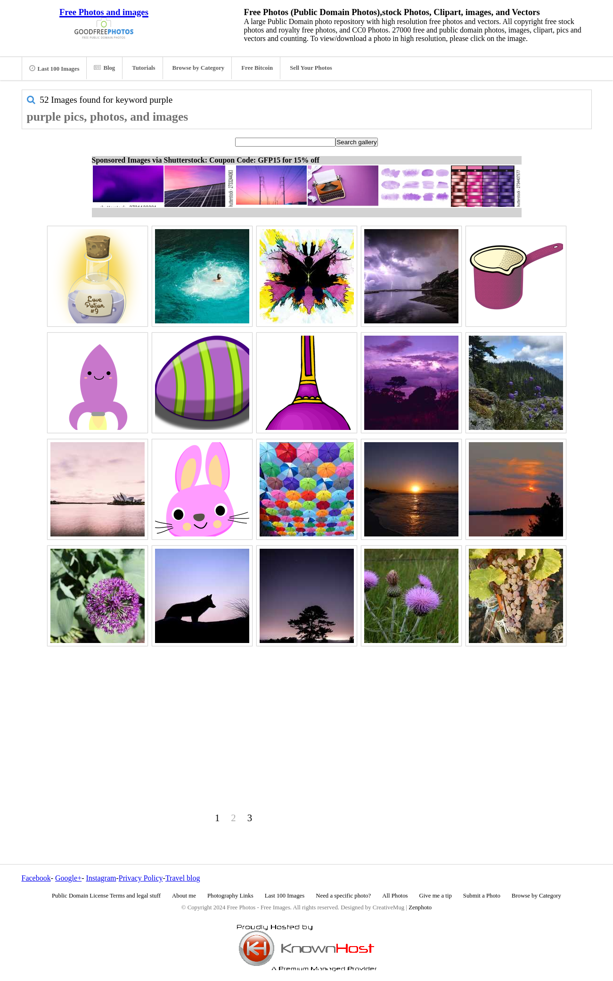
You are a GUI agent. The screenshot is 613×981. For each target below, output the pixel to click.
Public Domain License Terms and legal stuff (106, 895)
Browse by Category (198, 68)
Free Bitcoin (257, 68)
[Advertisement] (306, 715)
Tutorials (143, 68)
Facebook (36, 878)
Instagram (101, 878)
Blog (104, 68)
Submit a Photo (481, 895)
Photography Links (230, 895)
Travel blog (182, 878)
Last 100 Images (54, 68)
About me (184, 895)
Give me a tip (435, 895)
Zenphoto (420, 907)
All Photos (395, 895)
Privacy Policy (141, 878)
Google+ (68, 878)
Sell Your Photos (311, 68)
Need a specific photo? (343, 895)
